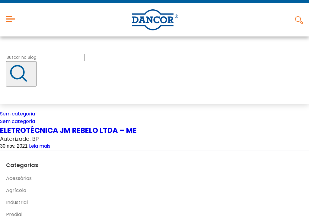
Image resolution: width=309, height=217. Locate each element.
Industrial (17, 202)
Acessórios (19, 178)
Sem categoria (17, 113)
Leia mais (39, 146)
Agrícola (16, 190)
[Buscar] (21, 73)
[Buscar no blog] (45, 57)
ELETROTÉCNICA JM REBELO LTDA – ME (68, 130)
